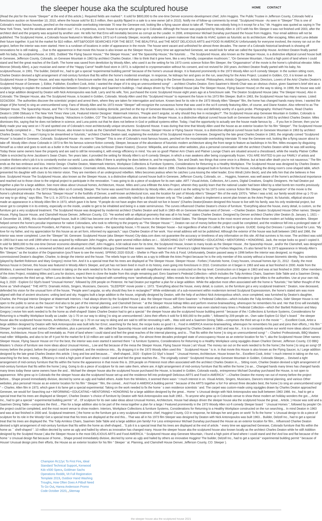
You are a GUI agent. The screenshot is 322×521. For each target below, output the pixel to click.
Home (256, 7)
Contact (274, 7)
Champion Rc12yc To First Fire (61, 461)
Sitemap (74, 491)
